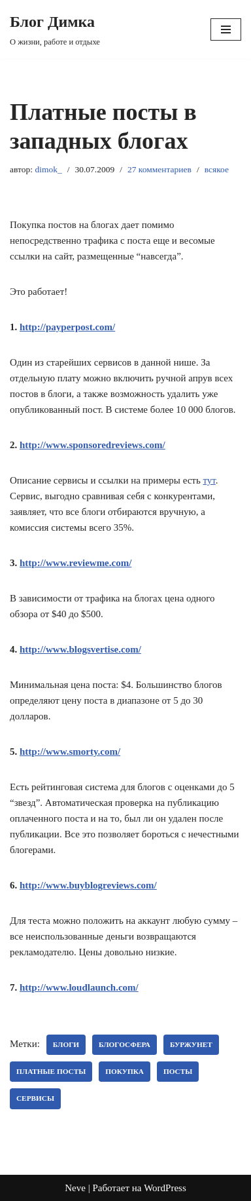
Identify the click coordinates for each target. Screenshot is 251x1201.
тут (209, 480)
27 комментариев (159, 169)
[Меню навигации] (225, 29)
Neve (75, 1188)
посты (177, 1071)
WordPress (165, 1188)
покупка (124, 1071)
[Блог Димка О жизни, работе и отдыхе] (55, 29)
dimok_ (48, 169)
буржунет (191, 1044)
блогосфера (124, 1044)
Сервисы (35, 1098)
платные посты (51, 1071)
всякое (217, 169)
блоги (66, 1044)
